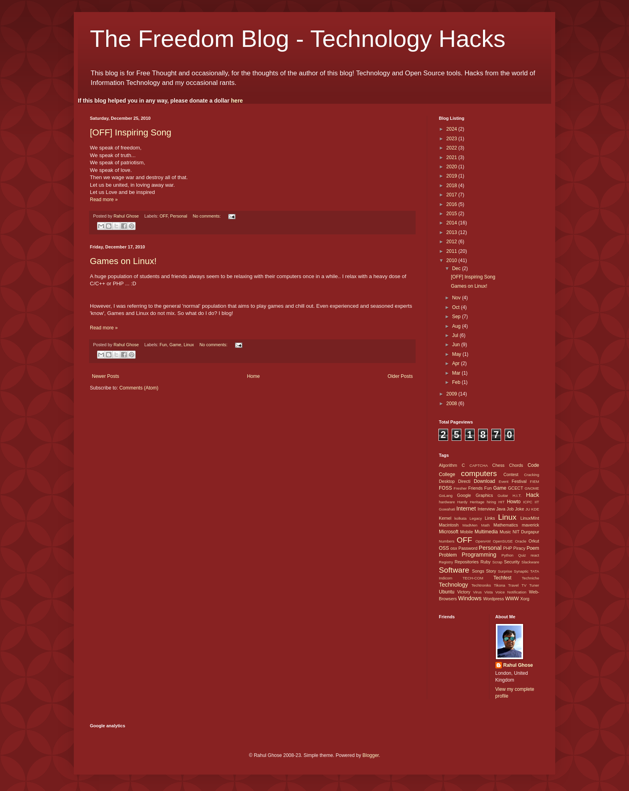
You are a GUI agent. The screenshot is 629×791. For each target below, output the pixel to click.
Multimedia (486, 532)
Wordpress (493, 598)
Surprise (505, 571)
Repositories (467, 561)
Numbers (447, 541)
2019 (452, 176)
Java (500, 508)
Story (491, 571)
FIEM (534, 481)
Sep (457, 316)
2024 (452, 129)
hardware (447, 502)
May (457, 354)
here (237, 100)
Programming (479, 554)
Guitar (502, 495)
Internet (466, 508)
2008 (452, 403)
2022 (452, 148)
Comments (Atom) (138, 388)
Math (485, 525)
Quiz (522, 555)
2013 (452, 232)
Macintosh (449, 525)
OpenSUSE (503, 541)
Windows (469, 598)
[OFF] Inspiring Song (130, 132)
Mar (457, 373)
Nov (457, 298)
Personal (178, 216)
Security (511, 561)
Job (510, 508)
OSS (444, 548)
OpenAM (483, 541)
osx (453, 548)
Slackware (530, 562)
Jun (456, 344)
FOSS (445, 488)
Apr (456, 363)
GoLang (445, 495)
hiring (491, 502)
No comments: (207, 216)
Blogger (370, 755)
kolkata (461, 518)
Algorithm (448, 465)
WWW (512, 598)
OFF (164, 216)
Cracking (531, 474)
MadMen (470, 525)
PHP (507, 548)
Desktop (447, 481)
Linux (189, 344)
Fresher (460, 488)
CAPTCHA (478, 465)
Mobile (466, 531)
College (447, 474)
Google (464, 495)
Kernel (445, 518)
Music (505, 531)
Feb (457, 382)
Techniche (530, 578)
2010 (452, 260)
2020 (452, 167)
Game (175, 344)
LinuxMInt (529, 518)
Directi (464, 481)
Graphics (484, 495)
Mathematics (505, 525)
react (535, 555)
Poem (533, 548)
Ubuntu (447, 592)
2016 (452, 204)
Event (504, 481)
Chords (516, 465)
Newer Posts (105, 376)
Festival (519, 481)
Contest (510, 474)
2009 (452, 394)
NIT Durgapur (526, 531)
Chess (498, 465)
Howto (514, 501)
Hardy (462, 502)
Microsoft (449, 532)
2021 (452, 157)
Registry (446, 562)
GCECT (515, 488)
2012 (452, 241)
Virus (477, 592)
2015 (452, 213)
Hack (532, 495)
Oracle (520, 541)
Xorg (525, 598)
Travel (513, 585)
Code (533, 465)
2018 (452, 185)
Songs (478, 571)
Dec (457, 268)
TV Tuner (530, 585)
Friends (475, 488)
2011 (452, 251)
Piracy (519, 548)
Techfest (502, 578)
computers (479, 473)
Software (454, 570)
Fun (163, 344)
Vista (488, 592)
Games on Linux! (123, 261)
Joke (519, 508)
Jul (456, 335)
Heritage (477, 502)
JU (528, 509)
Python (507, 555)
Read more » (104, 199)
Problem (448, 555)
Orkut (534, 541)
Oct (456, 307)
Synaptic (521, 571)
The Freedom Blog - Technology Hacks (297, 38)
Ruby (486, 561)
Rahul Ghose (518, 665)
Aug (457, 326)
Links (490, 518)
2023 (452, 138)
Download (484, 481)
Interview (486, 508)
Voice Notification (510, 592)
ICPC (527, 502)
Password (468, 548)
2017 (452, 195)
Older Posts (400, 376)
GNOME (532, 488)
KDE (535, 509)
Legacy (475, 518)
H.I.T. (517, 495)
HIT (501, 502)
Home (253, 376)
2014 (452, 223)
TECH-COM (473, 578)
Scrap (497, 562)
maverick (530, 525)
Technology (453, 584)
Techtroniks (481, 585)
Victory (464, 591)
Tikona (499, 585)
